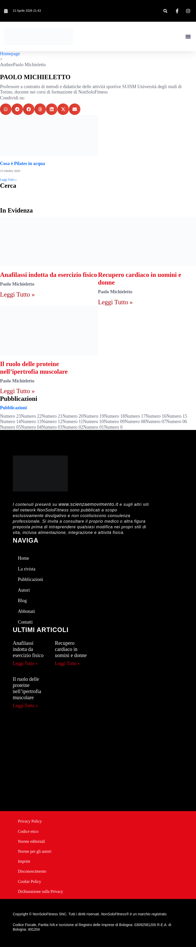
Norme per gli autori (34, 851)
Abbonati (26, 611)
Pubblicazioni (13, 407)
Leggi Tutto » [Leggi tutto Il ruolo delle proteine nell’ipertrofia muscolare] (17, 391)
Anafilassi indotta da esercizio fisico (48, 274)
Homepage (10, 53)
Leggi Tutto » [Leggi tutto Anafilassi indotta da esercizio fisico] (17, 294)
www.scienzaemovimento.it (88, 504)
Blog (22, 600)
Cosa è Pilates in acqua (22, 163)
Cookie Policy (29, 881)
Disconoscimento (32, 871)
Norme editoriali (31, 841)
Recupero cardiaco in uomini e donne (71, 649)
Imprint (24, 861)
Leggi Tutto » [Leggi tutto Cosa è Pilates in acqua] (8, 179)
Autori (24, 590)
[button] (165, 11)
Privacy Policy (30, 821)
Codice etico (28, 831)
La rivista (26, 568)
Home (23, 558)
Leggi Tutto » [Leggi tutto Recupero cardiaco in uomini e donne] (115, 302)
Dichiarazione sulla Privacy (40, 891)
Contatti (25, 622)
